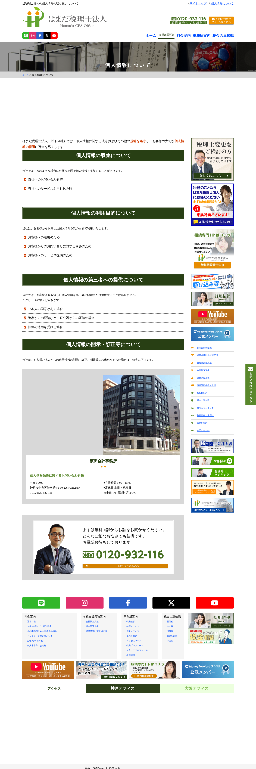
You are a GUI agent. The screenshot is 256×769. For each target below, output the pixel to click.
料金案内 (194, 34)
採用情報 (132, 655)
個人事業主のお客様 (40, 646)
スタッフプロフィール (140, 651)
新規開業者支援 (203, 361)
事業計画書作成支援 (206, 383)
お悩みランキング (204, 404)
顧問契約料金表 (203, 347)
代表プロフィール (137, 646)
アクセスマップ (136, 641)
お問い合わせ (202, 425)
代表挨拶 (132, 622)
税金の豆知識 (225, 34)
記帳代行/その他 (37, 641)
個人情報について (221, 3)
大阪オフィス (134, 631)
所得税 (171, 622)
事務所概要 (133, 636)
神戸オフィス (134, 627)
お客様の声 (200, 390)
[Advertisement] (128, 112)
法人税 (171, 627)
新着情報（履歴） (204, 411)
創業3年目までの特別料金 (43, 627)
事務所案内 (208, 34)
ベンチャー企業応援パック (44, 636)
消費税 (171, 631)
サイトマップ (197, 3)
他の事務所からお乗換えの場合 (47, 631)
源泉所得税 (174, 636)
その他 (171, 641)
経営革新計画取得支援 (207, 354)
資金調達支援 (202, 375)
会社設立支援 (202, 368)
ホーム (163, 34)
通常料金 (33, 622)
